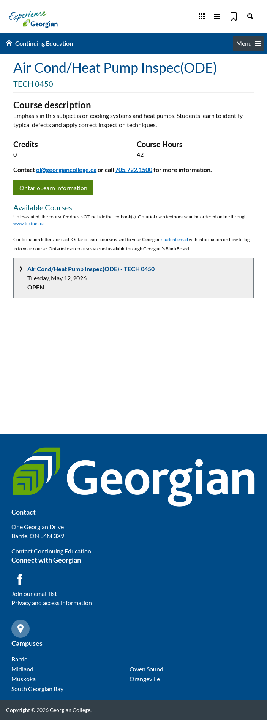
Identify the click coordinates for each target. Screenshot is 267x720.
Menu (248, 43)
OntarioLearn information (53, 187)
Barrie (19, 659)
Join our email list (34, 593)
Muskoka (23, 678)
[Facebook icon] (19, 579)
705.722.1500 (133, 169)
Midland (22, 668)
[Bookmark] (233, 16)
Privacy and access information (51, 602)
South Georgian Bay (37, 688)
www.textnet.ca (28, 223)
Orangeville (145, 678)
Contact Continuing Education (51, 551)
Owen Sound (146, 668)
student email (174, 239)
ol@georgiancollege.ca (66, 169)
